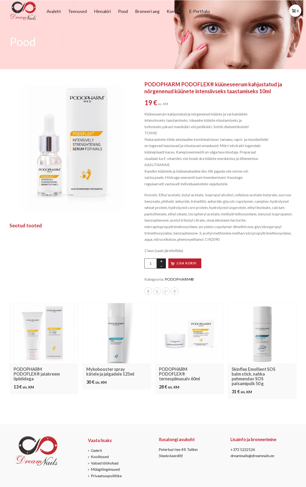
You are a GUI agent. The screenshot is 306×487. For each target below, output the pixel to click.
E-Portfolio (199, 11)
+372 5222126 (242, 449)
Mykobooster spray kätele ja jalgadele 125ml (110, 372)
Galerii (95, 450)
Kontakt (174, 11)
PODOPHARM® (179, 279)
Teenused (77, 11)
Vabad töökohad (103, 463)
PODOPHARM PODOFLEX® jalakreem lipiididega (37, 374)
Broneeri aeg (147, 11)
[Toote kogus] (150, 263)
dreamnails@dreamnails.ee (252, 455)
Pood (123, 11)
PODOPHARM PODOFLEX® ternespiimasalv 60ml (179, 374)
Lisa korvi (187, 263)
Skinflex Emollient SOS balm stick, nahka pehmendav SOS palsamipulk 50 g (253, 376)
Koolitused (98, 456)
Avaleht (54, 11)
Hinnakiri (102, 11)
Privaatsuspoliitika (105, 475)
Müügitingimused (104, 469)
